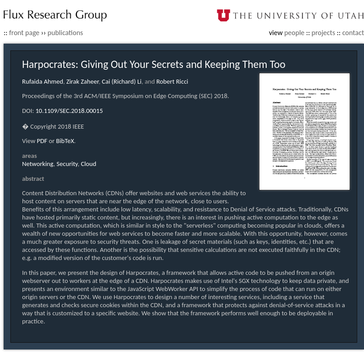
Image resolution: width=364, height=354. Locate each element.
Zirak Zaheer (82, 81)
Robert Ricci (172, 81)
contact (353, 32)
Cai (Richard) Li (121, 81)
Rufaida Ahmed (42, 81)
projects (323, 32)
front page (24, 32)
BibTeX (65, 141)
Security (67, 164)
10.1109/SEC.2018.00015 (69, 111)
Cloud (88, 164)
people (294, 32)
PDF (42, 141)
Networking (38, 164)
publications (65, 32)
